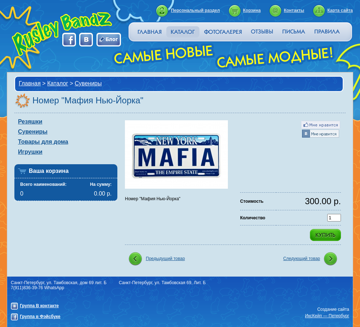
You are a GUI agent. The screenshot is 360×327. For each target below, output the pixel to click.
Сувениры (88, 83)
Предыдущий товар (165, 258)
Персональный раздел (195, 10)
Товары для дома (43, 142)
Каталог (57, 83)
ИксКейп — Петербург (327, 315)
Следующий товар (301, 258)
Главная (30, 83)
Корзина (252, 10)
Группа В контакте (39, 305)
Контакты (294, 10)
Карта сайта (340, 10)
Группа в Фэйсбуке (40, 316)
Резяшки (30, 121)
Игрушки (30, 152)
